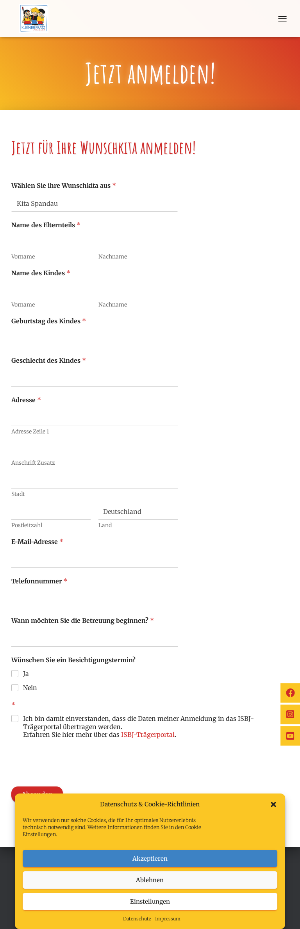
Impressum (167, 919)
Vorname (23, 256)
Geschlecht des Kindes (48, 360)
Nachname (112, 256)
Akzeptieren (150, 858)
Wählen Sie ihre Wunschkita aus (63, 185)
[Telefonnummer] (94, 599)
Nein (30, 688)
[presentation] (70, 781)
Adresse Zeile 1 (30, 431)
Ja (26, 674)
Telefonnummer (39, 581)
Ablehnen (150, 880)
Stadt (18, 494)
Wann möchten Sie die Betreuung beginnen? (82, 620)
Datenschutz (137, 919)
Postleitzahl (26, 525)
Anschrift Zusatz (33, 463)
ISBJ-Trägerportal (148, 734)
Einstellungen (150, 901)
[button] (273, 804)
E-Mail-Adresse (37, 542)
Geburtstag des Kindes (48, 321)
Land (105, 525)
